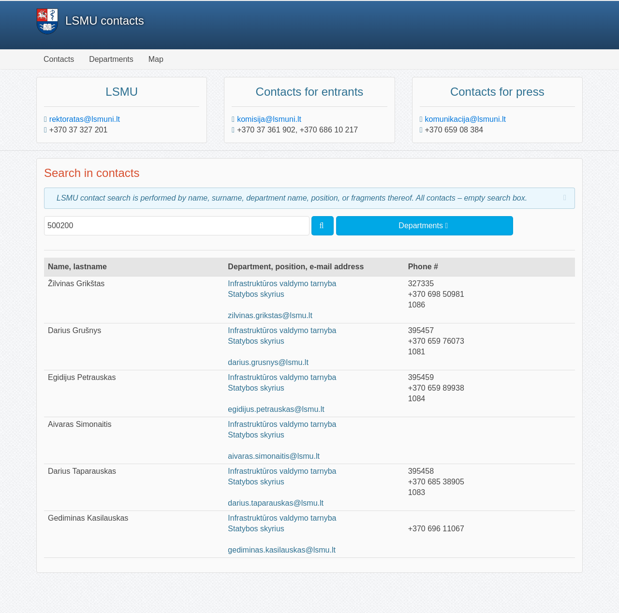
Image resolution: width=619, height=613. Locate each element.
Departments (111, 59)
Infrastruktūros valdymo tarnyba (282, 283)
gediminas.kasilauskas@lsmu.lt (282, 550)
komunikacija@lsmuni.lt (465, 119)
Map (155, 59)
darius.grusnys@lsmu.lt (268, 362)
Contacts (59, 59)
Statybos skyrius (256, 294)
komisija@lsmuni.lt (269, 119)
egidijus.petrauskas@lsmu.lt (276, 409)
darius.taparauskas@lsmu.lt (276, 503)
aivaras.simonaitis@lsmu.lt (274, 456)
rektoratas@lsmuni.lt (84, 119)
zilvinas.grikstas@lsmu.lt (270, 315)
